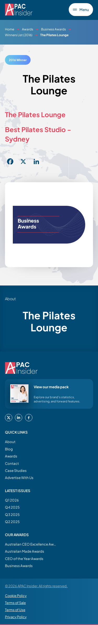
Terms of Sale (15, 603)
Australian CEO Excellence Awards (31, 544)
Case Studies (16, 470)
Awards (27, 29)
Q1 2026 (12, 500)
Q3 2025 (12, 514)
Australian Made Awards (24, 551)
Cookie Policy (16, 596)
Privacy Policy (16, 617)
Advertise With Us (19, 477)
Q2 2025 (12, 521)
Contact (12, 463)
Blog (9, 449)
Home (9, 29)
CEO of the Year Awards (24, 558)
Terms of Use (15, 610)
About (10, 441)
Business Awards (53, 29)
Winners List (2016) (18, 35)
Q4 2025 (12, 507)
